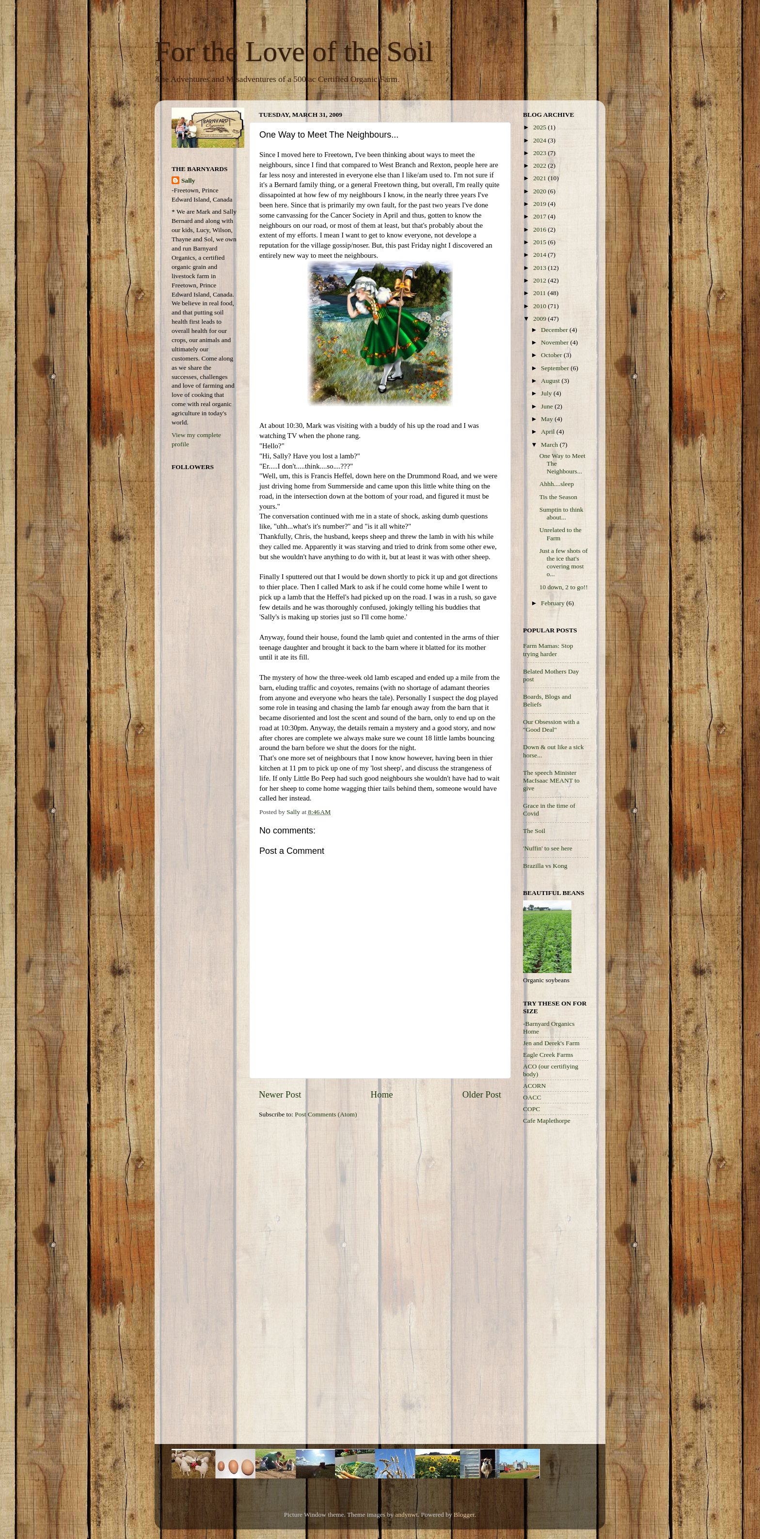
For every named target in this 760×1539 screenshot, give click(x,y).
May (547, 419)
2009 (540, 318)
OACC (532, 1097)
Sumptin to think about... (561, 513)
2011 (540, 293)
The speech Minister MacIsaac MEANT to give (551, 780)
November (555, 342)
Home (382, 1094)
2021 (540, 178)
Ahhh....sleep (556, 483)
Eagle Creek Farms (548, 1054)
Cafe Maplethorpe (546, 1120)
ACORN (534, 1085)
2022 (540, 165)
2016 (540, 229)
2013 (540, 267)
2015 (540, 242)
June (547, 406)
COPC (531, 1109)
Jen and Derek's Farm (551, 1043)
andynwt (406, 1514)
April (548, 431)
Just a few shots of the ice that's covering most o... (563, 562)
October (552, 355)
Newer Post (280, 1094)
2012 (540, 280)
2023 (540, 153)
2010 (540, 306)
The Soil (534, 830)
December (555, 329)
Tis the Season (558, 497)
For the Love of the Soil (294, 51)
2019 (540, 203)
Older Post (481, 1094)
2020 (540, 191)
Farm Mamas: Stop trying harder (548, 649)
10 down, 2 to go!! (563, 587)
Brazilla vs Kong (545, 865)
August (551, 380)
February (553, 603)
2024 (540, 140)
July (547, 393)
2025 (540, 127)
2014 (540, 254)
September (555, 368)
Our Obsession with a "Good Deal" (551, 725)
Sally (188, 180)
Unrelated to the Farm (560, 533)
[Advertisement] (562, 1286)
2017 (540, 216)
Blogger (464, 1514)
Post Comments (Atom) (326, 1114)
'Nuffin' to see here (547, 848)
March (550, 444)
